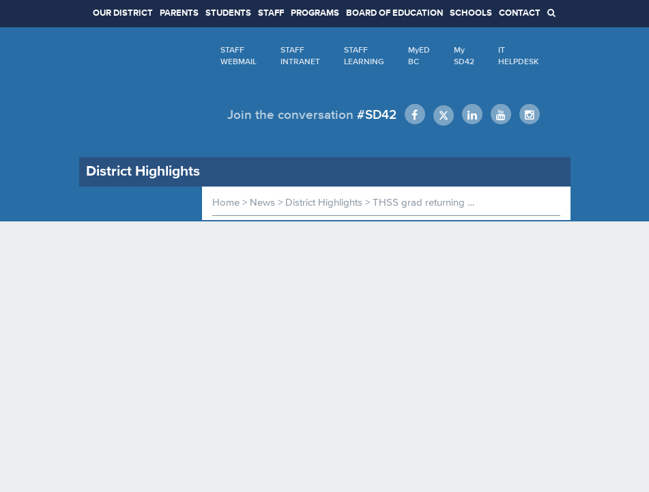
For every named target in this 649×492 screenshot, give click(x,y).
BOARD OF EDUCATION (394, 13)
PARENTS (179, 13)
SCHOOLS (471, 13)
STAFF (271, 13)
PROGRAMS (315, 13)
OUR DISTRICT (123, 13)
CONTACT (519, 13)
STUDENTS (228, 13)
